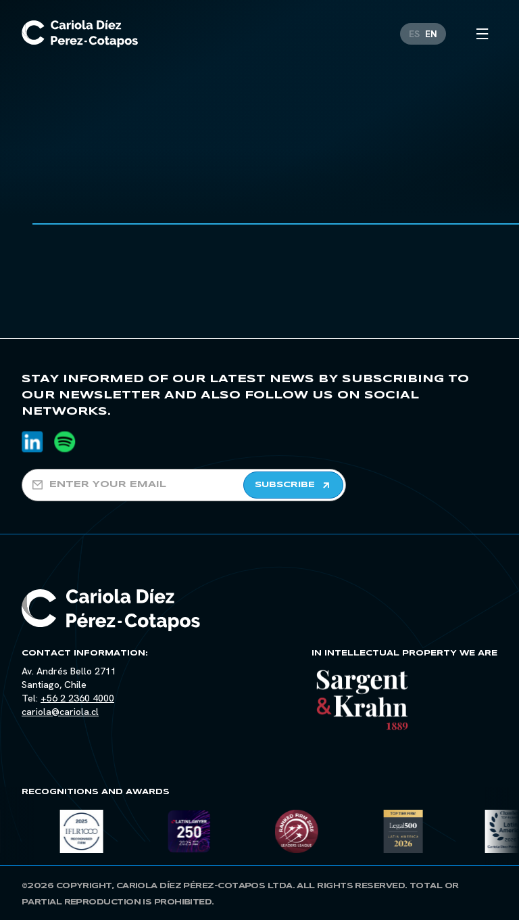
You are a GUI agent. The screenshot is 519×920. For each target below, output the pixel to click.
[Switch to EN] (431, 30)
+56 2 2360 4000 (77, 698)
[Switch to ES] (414, 30)
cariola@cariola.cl (60, 712)
